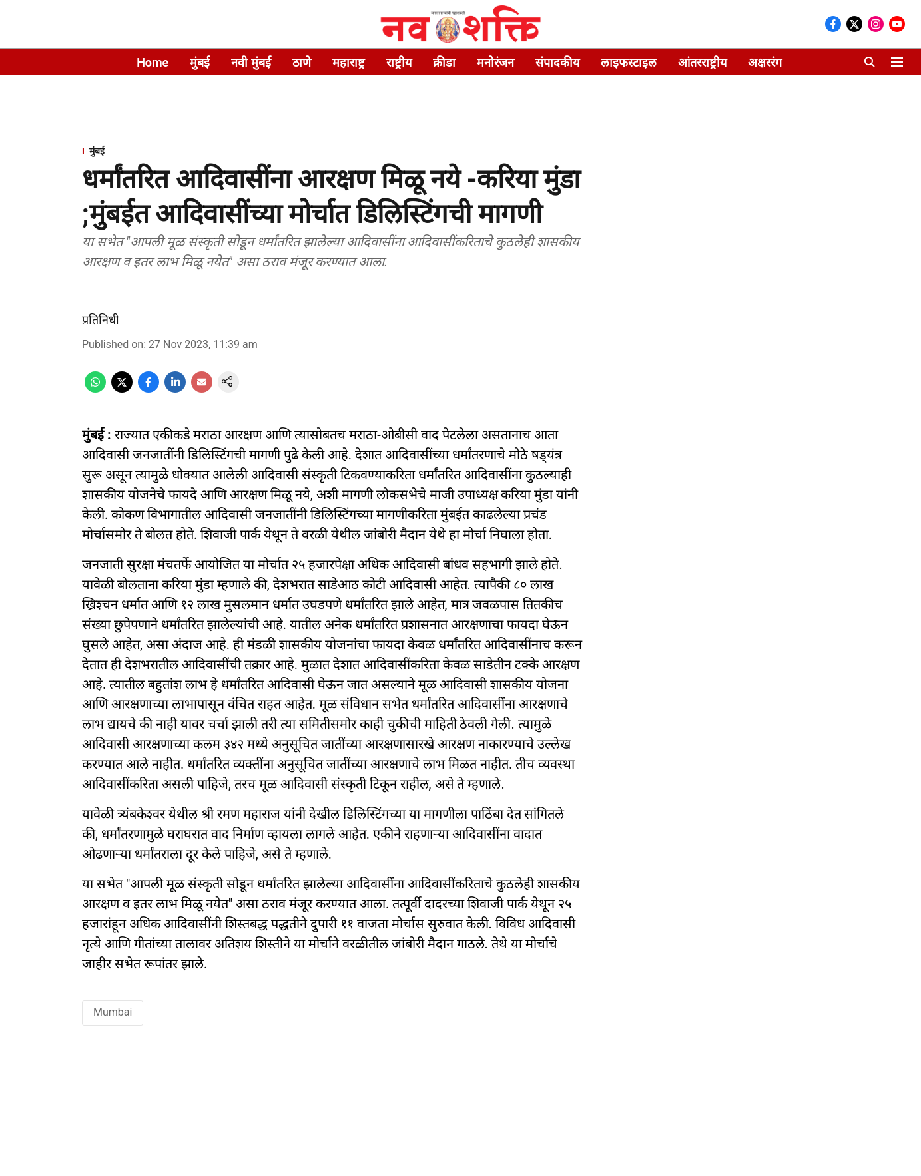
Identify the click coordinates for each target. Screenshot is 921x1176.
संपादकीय (557, 62)
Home (152, 62)
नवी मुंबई (250, 62)
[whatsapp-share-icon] (95, 389)
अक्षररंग (765, 62)
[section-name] (332, 150)
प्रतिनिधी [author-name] (100, 320)
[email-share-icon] (201, 389)
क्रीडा (444, 62)
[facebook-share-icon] (148, 389)
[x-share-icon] (122, 389)
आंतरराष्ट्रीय (702, 62)
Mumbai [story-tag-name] (112, 1012)
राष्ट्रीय (399, 62)
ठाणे (301, 62)
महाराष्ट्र (348, 62)
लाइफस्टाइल (629, 62)
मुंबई (200, 62)
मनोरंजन (495, 62)
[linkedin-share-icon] (175, 389)
